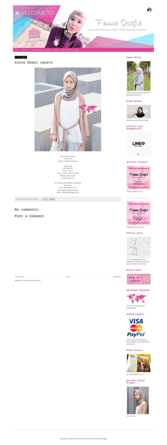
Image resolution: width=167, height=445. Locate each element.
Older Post (116, 277)
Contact (55, 50)
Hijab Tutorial (36, 50)
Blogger (104, 439)
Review (46, 50)
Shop (76, 50)
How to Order (66, 50)
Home (17, 50)
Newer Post (19, 277)
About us (25, 50)
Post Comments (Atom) (32, 280)
